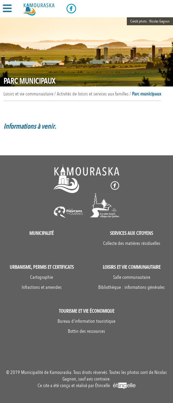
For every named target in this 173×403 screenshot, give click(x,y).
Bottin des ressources (86, 331)
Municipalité (41, 233)
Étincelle (115, 385)
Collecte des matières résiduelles (131, 243)
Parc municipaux (146, 94)
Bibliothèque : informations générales (131, 287)
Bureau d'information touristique (86, 321)
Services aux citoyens (131, 233)
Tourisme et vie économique (86, 311)
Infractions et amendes (42, 287)
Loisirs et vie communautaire (132, 267)
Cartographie (41, 277)
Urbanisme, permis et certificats (42, 267)
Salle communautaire (131, 277)
